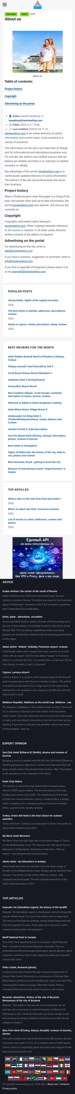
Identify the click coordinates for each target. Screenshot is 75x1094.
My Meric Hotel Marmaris (16, 836)
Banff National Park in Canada (19, 937)
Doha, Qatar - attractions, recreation (22, 616)
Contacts (64, 1084)
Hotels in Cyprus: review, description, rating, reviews (37, 324)
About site (52, 1084)
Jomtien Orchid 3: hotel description (27, 429)
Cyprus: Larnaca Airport (16, 672)
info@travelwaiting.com (19, 261)
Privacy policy (10, 1088)
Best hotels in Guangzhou (22, 445)
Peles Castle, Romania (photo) (19, 967)
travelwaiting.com (15, 133)
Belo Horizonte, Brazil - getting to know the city (34, 462)
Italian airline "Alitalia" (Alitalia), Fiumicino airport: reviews (35, 646)
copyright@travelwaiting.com (28, 271)
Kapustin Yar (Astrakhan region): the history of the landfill (35, 907)
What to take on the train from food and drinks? (34, 498)
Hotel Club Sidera (12, 781)
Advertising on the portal (19, 103)
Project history (13, 88)
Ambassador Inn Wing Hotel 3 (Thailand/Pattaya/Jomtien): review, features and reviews (35, 419)
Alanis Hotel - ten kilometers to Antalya (24, 861)
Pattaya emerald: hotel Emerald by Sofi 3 (30, 366)
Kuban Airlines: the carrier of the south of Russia (30, 591)
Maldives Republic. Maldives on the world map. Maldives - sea (37, 702)
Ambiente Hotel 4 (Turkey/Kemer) (26, 379)
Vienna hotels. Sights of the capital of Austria (33, 300)
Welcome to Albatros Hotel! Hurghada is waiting (34, 402)
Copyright (10, 96)
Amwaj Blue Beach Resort (22, 386)
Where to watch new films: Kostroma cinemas (33, 509)
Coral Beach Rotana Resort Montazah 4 (30, 373)
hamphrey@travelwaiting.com (25, 120)
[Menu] (5, 5)
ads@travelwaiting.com (19, 250)
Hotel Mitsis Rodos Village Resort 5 (27, 409)
